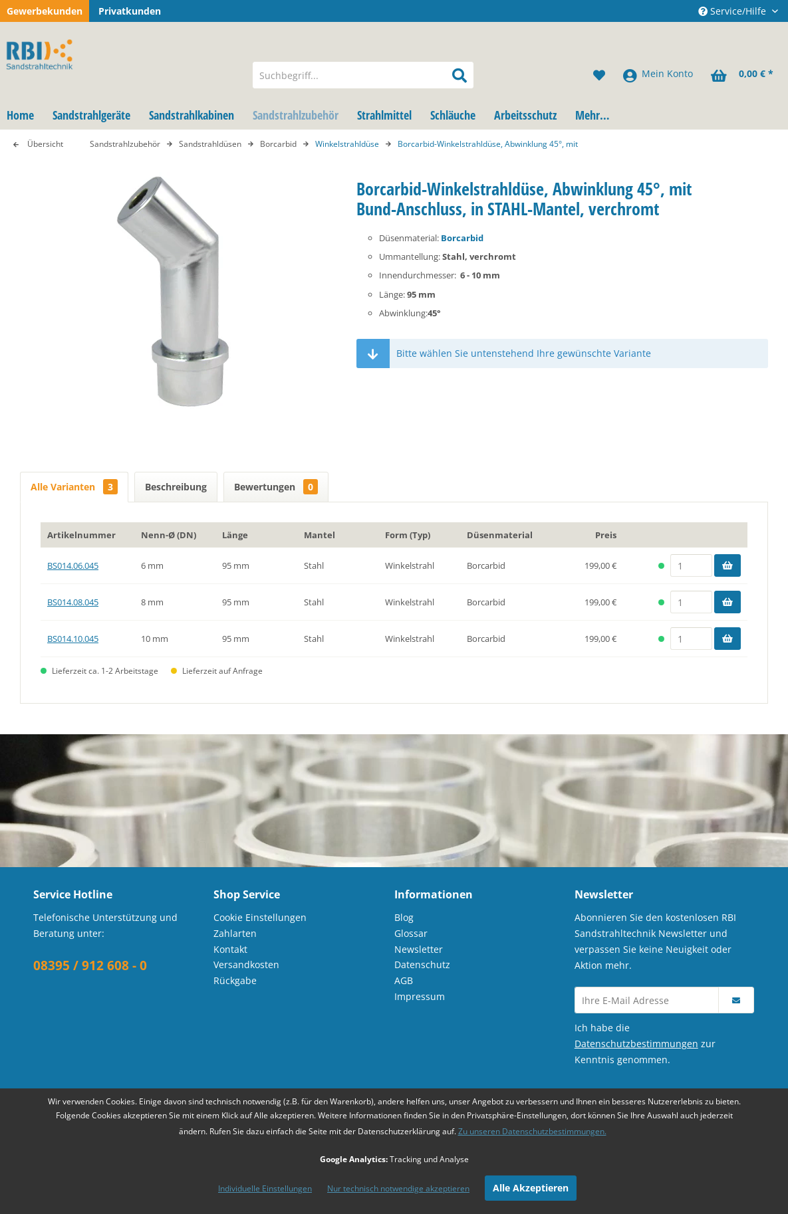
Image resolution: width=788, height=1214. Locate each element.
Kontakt (230, 949)
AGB (403, 980)
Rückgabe (235, 980)
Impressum (419, 996)
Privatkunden (129, 11)
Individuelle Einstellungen (265, 1188)
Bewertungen (276, 486)
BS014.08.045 (72, 602)
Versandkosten (246, 964)
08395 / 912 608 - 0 (90, 965)
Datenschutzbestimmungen (636, 1043)
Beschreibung (176, 486)
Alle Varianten (74, 486)
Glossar (411, 933)
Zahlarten (235, 933)
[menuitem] (363, 75)
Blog (404, 917)
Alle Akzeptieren (531, 1187)
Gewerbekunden (44, 11)
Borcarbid (462, 238)
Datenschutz (422, 964)
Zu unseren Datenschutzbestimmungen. (532, 1131)
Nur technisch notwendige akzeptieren (398, 1188)
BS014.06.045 (72, 565)
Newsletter (418, 949)
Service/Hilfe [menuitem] (733, 11)
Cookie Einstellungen (260, 917)
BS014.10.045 (72, 639)
